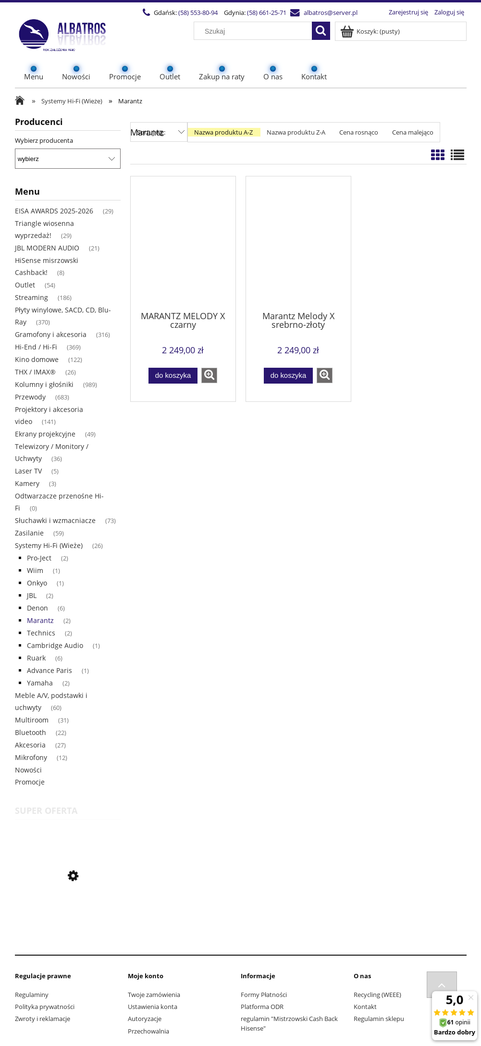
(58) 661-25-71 (266, 12)
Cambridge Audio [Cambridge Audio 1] (55, 645)
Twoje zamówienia (154, 994)
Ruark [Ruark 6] (36, 657)
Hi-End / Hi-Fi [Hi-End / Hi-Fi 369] (36, 346)
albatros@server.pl (331, 12)
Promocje (30, 781)
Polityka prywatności (44, 1006)
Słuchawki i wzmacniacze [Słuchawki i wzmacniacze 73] (55, 520)
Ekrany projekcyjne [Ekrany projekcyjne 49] (45, 433)
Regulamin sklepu (379, 1018)
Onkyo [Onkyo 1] (37, 582)
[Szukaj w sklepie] (254, 31)
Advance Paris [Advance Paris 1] (49, 670)
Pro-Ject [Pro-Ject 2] (39, 557)
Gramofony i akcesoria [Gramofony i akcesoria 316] (50, 334)
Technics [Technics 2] (41, 632)
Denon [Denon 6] (37, 607)
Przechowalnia (148, 1031)
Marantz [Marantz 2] (40, 620)
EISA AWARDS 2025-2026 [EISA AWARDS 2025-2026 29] (54, 210)
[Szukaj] (321, 31)
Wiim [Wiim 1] (35, 570)
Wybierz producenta (44, 140)
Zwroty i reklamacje (42, 1018)
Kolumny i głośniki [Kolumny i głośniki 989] (44, 384)
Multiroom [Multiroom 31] (32, 719)
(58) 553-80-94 (198, 12)
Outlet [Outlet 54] (25, 284)
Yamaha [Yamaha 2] (40, 682)
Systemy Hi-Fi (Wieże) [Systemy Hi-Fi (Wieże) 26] (49, 545)
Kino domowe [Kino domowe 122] (37, 359)
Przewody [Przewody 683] (30, 396)
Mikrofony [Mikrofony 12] (31, 757)
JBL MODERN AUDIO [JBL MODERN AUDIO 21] (47, 247)
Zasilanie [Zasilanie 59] (29, 532)
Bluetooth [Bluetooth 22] (30, 732)
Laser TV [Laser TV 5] (28, 470)
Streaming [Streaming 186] (31, 297)
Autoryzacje (144, 1018)
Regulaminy (32, 994)
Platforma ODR (262, 1006)
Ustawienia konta (152, 1006)
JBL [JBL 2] (32, 595)
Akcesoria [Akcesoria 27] (30, 744)
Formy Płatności (264, 994)
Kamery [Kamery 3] (27, 483)
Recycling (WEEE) (377, 994)
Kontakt (365, 1006)
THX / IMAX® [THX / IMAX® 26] (35, 371)
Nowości (28, 769)
